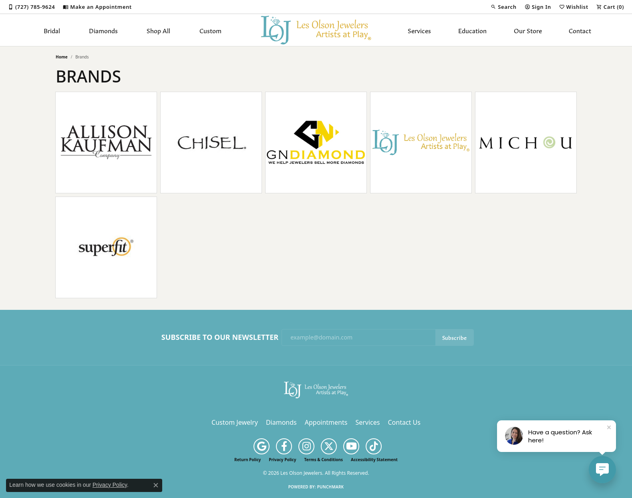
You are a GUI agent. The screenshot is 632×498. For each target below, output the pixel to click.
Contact (580, 30)
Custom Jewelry (234, 422)
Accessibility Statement (374, 460)
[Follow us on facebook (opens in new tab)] (284, 446)
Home (62, 57)
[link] (31, 7)
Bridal (52, 30)
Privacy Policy (282, 460)
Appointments (326, 422)
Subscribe (454, 337)
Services (419, 30)
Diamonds (103, 30)
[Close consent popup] (155, 485)
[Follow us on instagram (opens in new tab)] (306, 446)
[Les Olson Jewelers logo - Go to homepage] (316, 30)
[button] (503, 7)
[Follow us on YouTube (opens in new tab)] (351, 446)
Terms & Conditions (323, 460)
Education (472, 30)
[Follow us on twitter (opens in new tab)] (329, 446)
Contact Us (404, 422)
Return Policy (247, 460)
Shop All (158, 30)
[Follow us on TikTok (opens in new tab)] (374, 446)
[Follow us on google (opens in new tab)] (262, 446)
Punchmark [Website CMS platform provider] (330, 487)
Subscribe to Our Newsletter (219, 337)
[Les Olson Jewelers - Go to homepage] (316, 389)
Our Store (528, 30)
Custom (210, 30)
